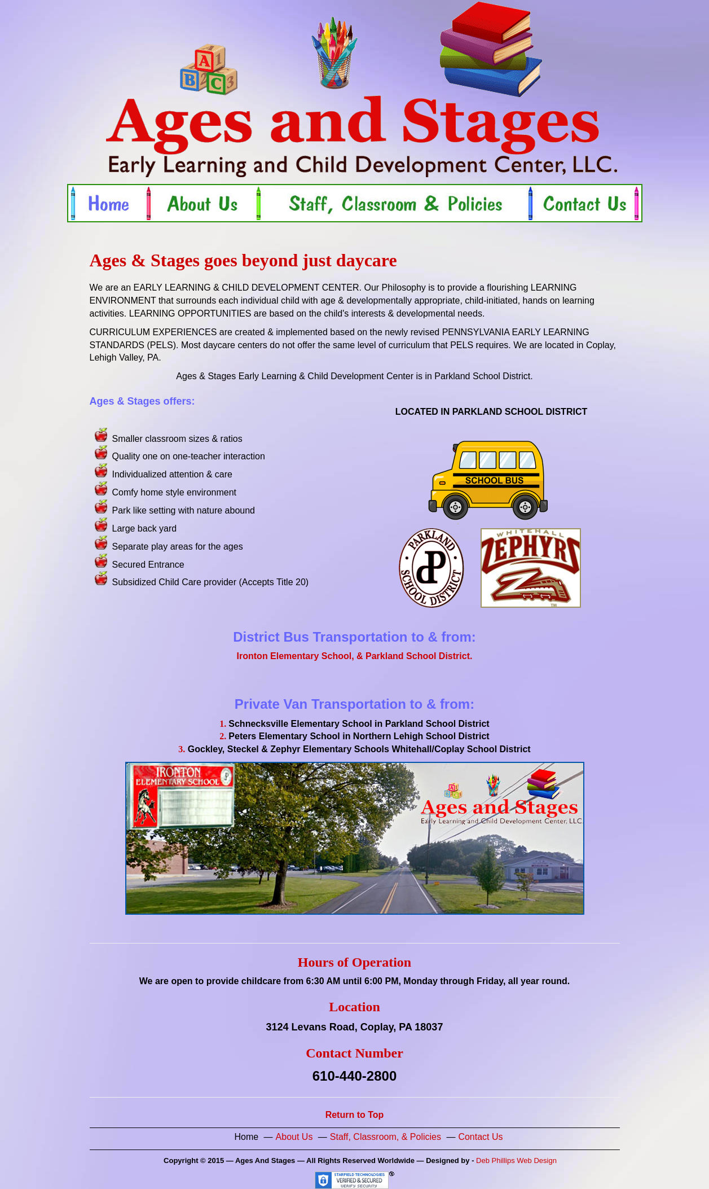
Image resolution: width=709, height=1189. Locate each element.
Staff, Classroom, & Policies (385, 1137)
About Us (294, 1137)
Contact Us (480, 1137)
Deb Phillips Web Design (516, 1160)
